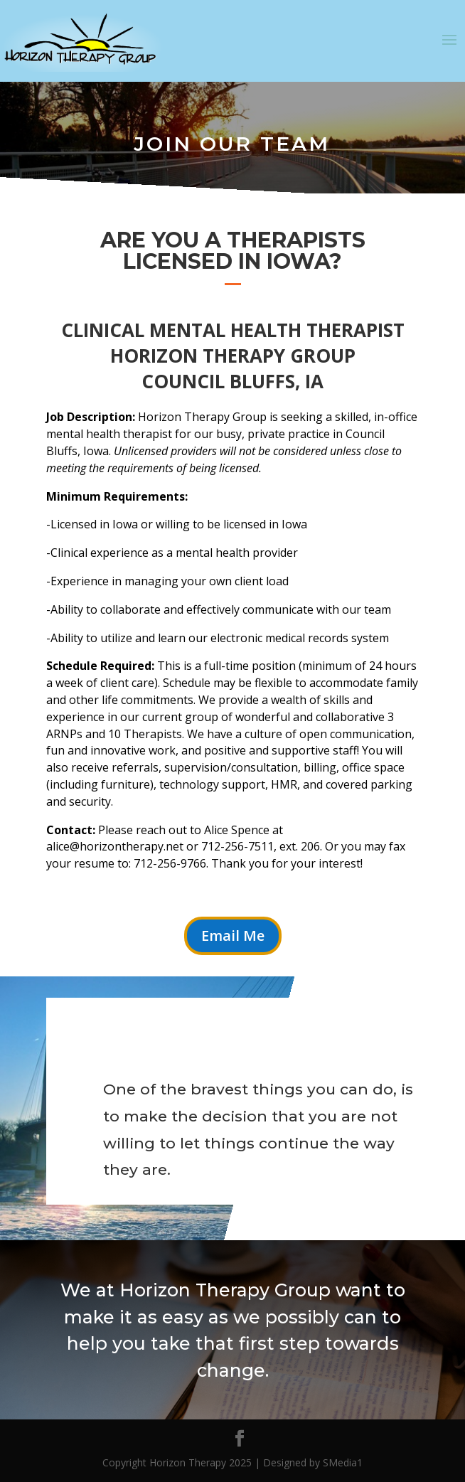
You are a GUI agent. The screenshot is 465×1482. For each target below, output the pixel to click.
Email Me (232, 935)
